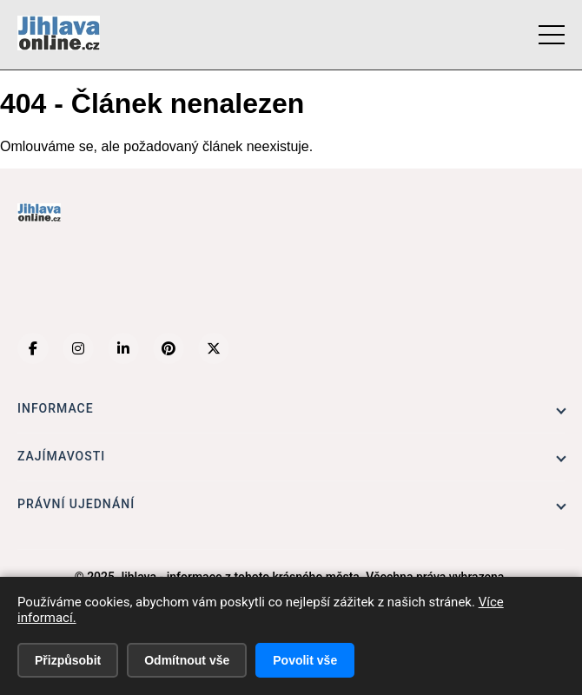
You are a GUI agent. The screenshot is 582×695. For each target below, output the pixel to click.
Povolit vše (305, 660)
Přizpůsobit (68, 660)
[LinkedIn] (123, 348)
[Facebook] (33, 348)
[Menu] (552, 34)
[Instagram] (78, 348)
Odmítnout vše (186, 660)
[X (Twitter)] (213, 348)
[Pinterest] (168, 348)
